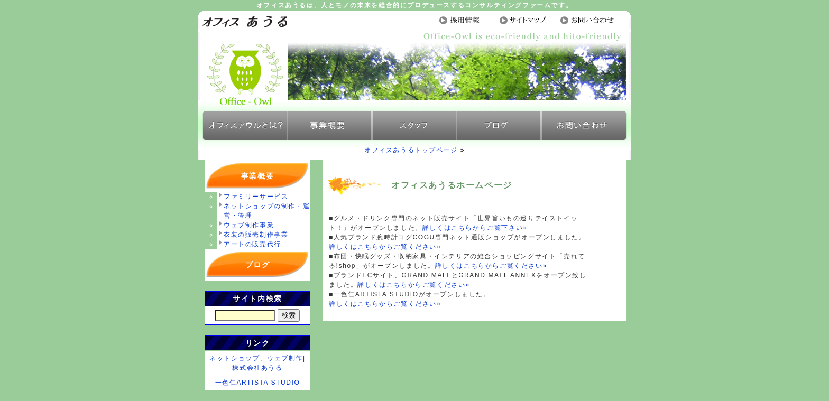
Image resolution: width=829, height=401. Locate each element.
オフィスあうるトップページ (411, 150)
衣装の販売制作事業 (256, 234)
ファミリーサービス (256, 196)
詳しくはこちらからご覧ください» (385, 246)
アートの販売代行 (252, 244)
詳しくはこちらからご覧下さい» (475, 227)
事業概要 (257, 176)
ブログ (257, 264)
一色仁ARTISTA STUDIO (257, 382)
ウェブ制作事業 (249, 225)
